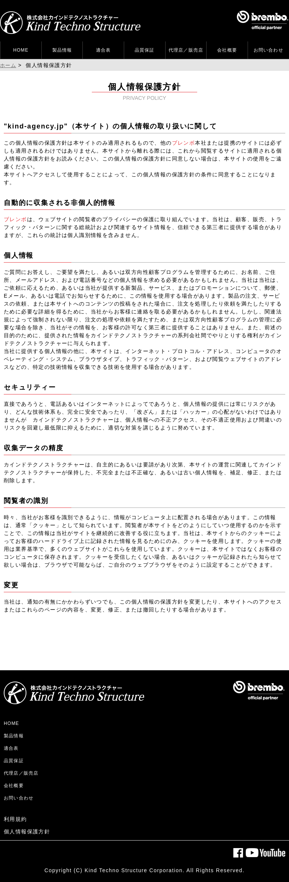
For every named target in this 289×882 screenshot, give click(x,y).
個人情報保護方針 (27, 831)
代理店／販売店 (186, 50)
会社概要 (227, 50)
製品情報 (62, 50)
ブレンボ (183, 143)
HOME (21, 50)
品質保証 (145, 50)
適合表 (103, 50)
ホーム (8, 65)
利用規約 (15, 819)
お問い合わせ (268, 50)
